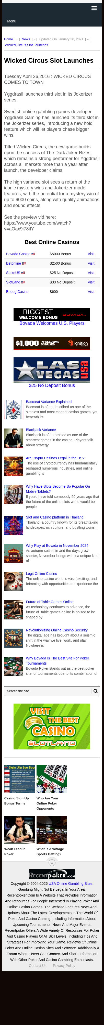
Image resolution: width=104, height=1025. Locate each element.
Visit (91, 254)
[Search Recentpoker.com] (52, 691)
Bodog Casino (17, 292)
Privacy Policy (64, 966)
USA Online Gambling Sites (70, 883)
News (26, 39)
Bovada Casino (18, 254)
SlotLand (13, 282)
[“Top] (52, 862)
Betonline (13, 263)
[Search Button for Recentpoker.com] (94, 691)
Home (8, 39)
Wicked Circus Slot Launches (26, 45)
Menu (11, 21)
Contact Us (38, 966)
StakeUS (13, 273)
